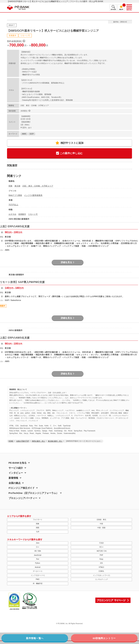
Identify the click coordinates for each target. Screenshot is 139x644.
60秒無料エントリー (104, 638)
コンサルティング (101, 579)
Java (37, 543)
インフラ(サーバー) (38, 575)
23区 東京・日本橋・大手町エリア (37, 186)
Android (37, 567)
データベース (37, 571)
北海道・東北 (101, 519)
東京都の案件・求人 (55, 441)
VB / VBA (37, 551)
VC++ (101, 547)
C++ (37, 547)
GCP (32, 134)
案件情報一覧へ (35, 638)
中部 (101, 524)
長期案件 (22, 214)
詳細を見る (67, 262)
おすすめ (12, 214)
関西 (37, 528)
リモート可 (33, 214)
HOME (11, 441)
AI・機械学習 (37, 583)
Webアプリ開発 (15, 195)
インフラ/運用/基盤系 (33, 195)
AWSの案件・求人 (38, 441)
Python (37, 563)
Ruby (101, 559)
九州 (37, 532)
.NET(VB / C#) (101, 551)
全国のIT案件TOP (22, 441)
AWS (24, 134)
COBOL (101, 571)
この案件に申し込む (69, 153)
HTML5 (101, 567)
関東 (10, 186)
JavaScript (37, 555)
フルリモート (37, 519)
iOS (101, 563)
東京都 (17, 186)
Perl (37, 559)
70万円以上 (13, 205)
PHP (101, 555)
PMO (37, 579)
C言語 (101, 543)
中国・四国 (101, 528)
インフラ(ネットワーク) (101, 575)
